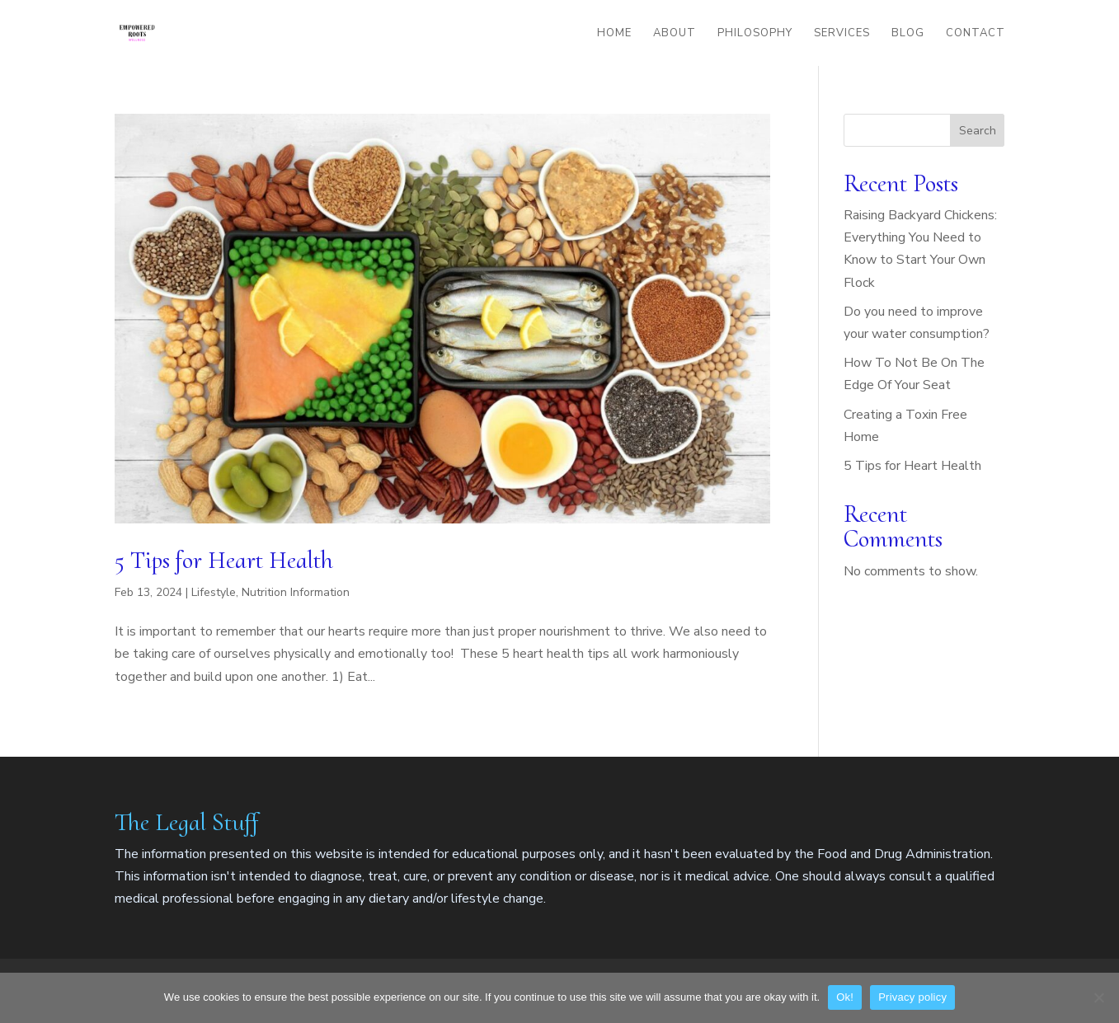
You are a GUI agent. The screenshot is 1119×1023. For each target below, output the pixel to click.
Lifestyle (213, 592)
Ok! (844, 997)
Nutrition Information (296, 592)
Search (977, 130)
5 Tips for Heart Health (224, 560)
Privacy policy (912, 997)
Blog (907, 33)
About (674, 33)
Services (842, 33)
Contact (975, 33)
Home (614, 33)
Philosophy (754, 33)
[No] (1098, 997)
